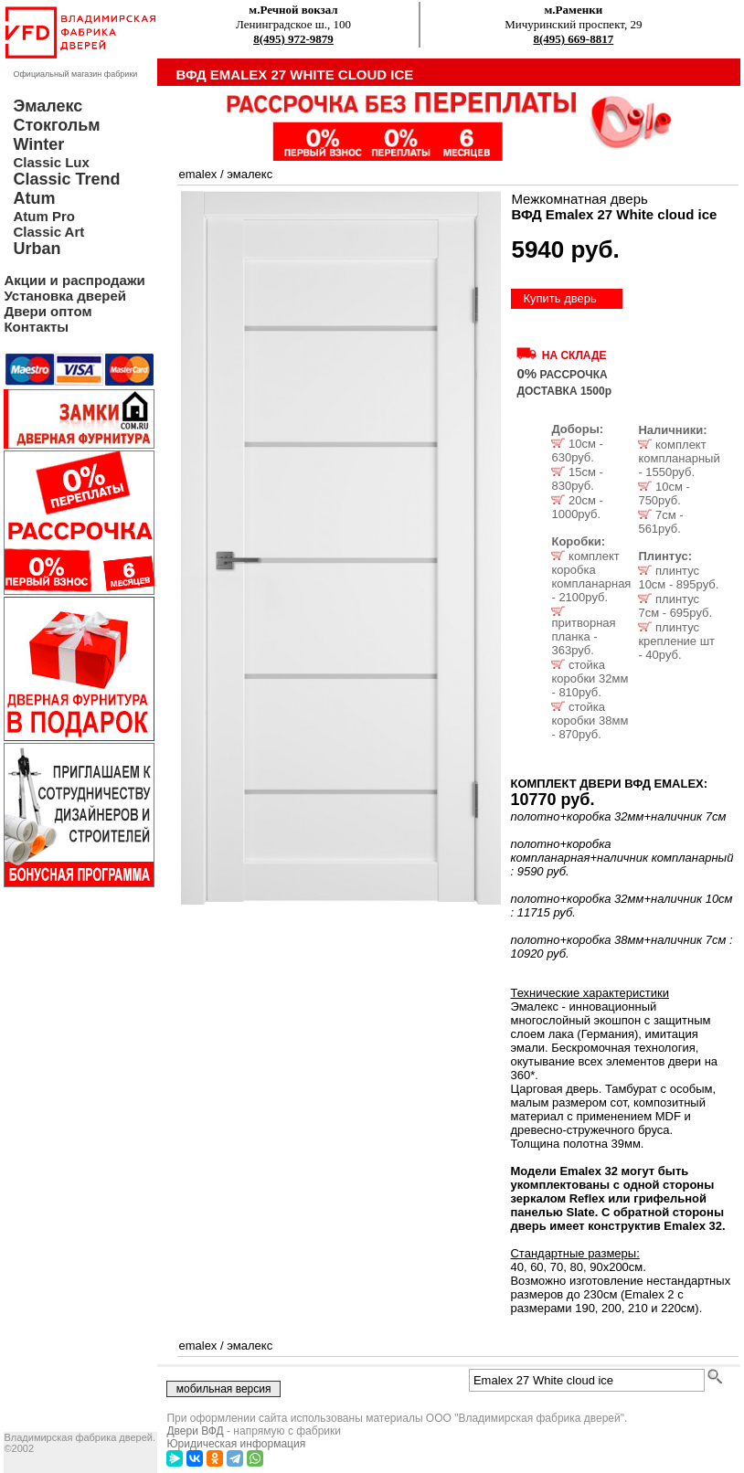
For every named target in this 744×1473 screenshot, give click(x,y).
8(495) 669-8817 (573, 39)
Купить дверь (559, 298)
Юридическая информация (235, 1443)
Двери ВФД (194, 1431)
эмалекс (249, 174)
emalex (197, 174)
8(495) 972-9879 (293, 39)
